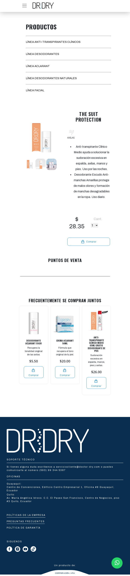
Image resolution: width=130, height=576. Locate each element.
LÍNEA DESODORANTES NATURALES (51, 78)
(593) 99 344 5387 (52, 470)
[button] (24, 5)
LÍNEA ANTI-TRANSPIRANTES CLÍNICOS (53, 41)
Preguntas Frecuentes (26, 521)
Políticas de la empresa (26, 515)
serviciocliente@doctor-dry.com (78, 467)
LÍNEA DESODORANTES (42, 54)
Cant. (98, 219)
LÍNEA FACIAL (35, 90)
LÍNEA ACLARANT (38, 66)
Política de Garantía (23, 527)
